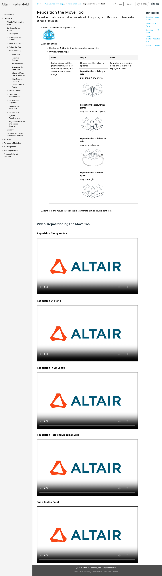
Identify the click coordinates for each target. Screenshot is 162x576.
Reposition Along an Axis (152, 18)
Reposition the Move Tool (17, 68)
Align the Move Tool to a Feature (18, 74)
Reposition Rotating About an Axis (153, 38)
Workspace (13, 34)
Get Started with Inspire (55, 3)
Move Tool (16, 54)
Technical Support (111, 571)
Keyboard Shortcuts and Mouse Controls (17, 123)
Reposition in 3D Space (152, 31)
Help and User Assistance (14, 107)
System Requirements (14, 116)
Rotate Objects (17, 63)
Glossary (10, 130)
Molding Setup (10, 146)
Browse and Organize (14, 101)
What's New (9, 15)
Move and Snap (15, 51)
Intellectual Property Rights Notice (88, 571)
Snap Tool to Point (153, 45)
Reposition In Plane (151, 24)
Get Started (8, 18)
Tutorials (7, 139)
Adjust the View (15, 47)
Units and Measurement (14, 95)
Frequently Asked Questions (11, 155)
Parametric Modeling (12, 143)
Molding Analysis (11, 150)
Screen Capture (15, 90)
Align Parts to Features (17, 80)
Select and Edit (15, 43)
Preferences (14, 112)
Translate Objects (15, 59)
